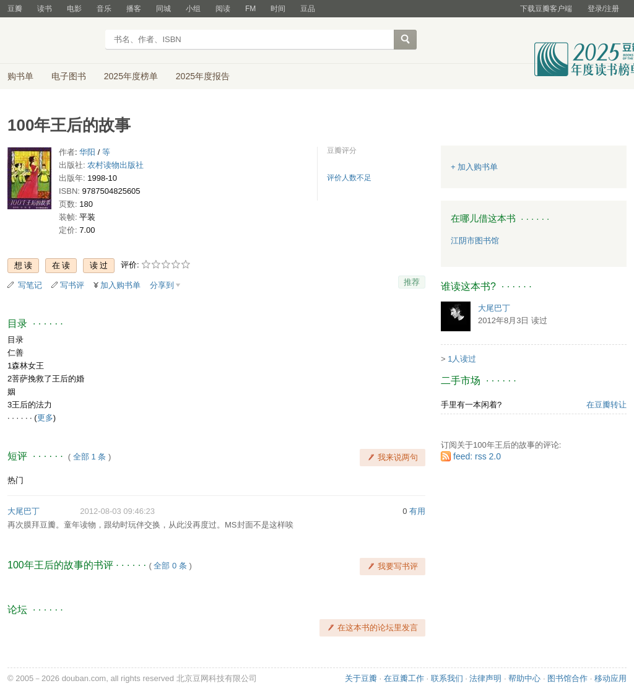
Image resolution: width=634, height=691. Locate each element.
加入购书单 (120, 285)
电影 (74, 8)
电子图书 (68, 76)
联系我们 (447, 678)
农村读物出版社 (115, 165)
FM (250, 8)
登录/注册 (603, 8)
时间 (278, 8)
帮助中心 (524, 678)
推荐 (412, 282)
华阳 (87, 152)
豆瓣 (14, 8)
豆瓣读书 (52, 41)
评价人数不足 (349, 177)
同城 (163, 8)
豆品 (307, 8)
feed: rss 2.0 (477, 456)
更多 (45, 417)
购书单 (20, 76)
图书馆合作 (567, 678)
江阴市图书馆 (475, 240)
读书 (44, 8)
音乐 (104, 8)
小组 (193, 8)
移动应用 (610, 678)
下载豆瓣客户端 (546, 8)
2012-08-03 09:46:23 (117, 511)
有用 (417, 511)
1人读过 (462, 358)
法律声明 (485, 678)
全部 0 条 (170, 565)
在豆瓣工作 (404, 678)
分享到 (162, 285)
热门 (15, 480)
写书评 (72, 285)
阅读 (222, 8)
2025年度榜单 (131, 76)
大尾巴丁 (23, 511)
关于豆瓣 (361, 678)
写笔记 (30, 285)
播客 (133, 8)
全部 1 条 (89, 456)
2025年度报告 (203, 76)
